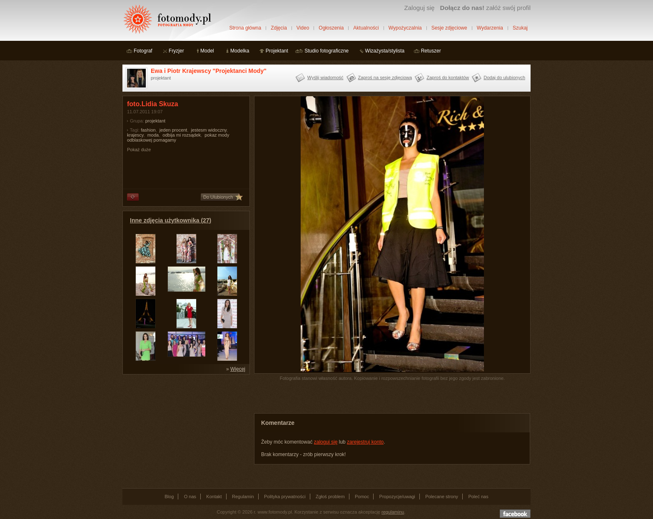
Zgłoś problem (330, 496)
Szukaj (520, 28)
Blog (169, 496)
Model (207, 51)
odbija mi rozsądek (181, 134)
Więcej (237, 369)
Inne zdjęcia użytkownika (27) (170, 220)
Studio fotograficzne (326, 51)
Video (303, 28)
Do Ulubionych (218, 197)
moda (153, 134)
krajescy (135, 134)
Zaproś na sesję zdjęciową (385, 77)
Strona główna (245, 28)
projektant (155, 120)
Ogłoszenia (331, 28)
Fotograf (143, 51)
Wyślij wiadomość (325, 77)
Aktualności (366, 28)
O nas (190, 496)
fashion (148, 129)
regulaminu (392, 511)
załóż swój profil (485, 7)
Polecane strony (441, 496)
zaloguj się (326, 442)
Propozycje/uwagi (397, 496)
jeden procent (173, 129)
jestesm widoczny (209, 129)
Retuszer (431, 51)
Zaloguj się (419, 7)
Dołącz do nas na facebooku (515, 513)
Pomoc (362, 496)
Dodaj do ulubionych (504, 77)
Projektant (277, 51)
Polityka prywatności (285, 496)
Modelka (239, 51)
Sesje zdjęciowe (449, 28)
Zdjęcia (279, 28)
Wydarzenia (490, 28)
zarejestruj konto (365, 442)
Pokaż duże (139, 149)
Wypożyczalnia (405, 28)
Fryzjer (176, 51)
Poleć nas (478, 496)
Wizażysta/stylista (385, 51)
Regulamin (243, 496)
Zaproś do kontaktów (447, 77)
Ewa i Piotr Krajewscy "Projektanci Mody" (209, 70)
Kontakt (214, 496)
